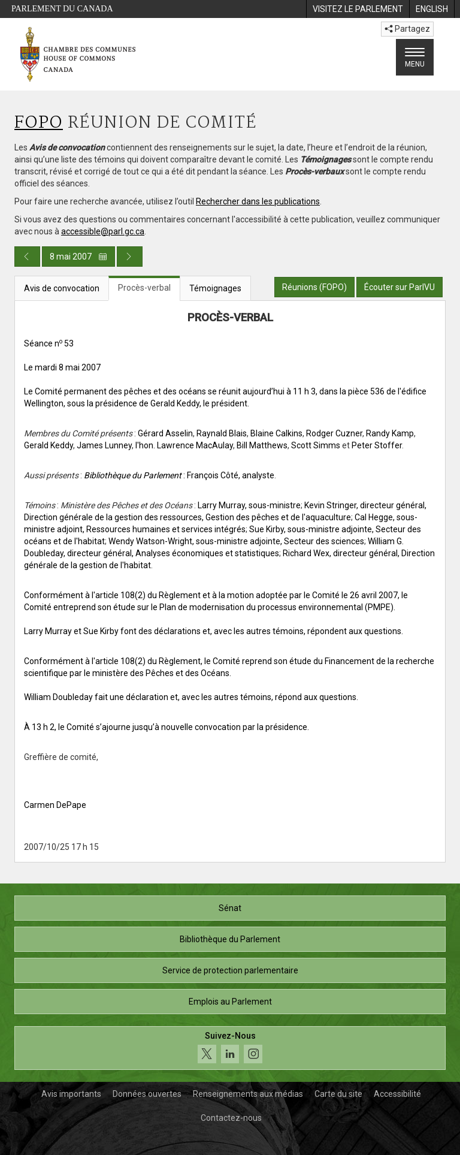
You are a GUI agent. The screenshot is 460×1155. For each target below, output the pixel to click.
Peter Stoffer (377, 445)
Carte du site (338, 1094)
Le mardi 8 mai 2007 (62, 367)
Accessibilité (397, 1094)
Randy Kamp (390, 433)
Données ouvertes (147, 1094)
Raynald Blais (221, 433)
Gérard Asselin (165, 433)
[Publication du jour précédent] (27, 256)
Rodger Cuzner (334, 433)
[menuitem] (357, 9)
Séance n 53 (49, 343)
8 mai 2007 (78, 256)
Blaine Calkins (276, 433)
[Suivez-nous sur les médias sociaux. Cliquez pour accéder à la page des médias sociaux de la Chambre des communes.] (230, 1048)
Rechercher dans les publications (258, 201)
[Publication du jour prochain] (130, 256)
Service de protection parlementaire (230, 970)
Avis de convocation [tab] (61, 288)
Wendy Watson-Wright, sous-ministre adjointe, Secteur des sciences (236, 541)
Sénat (230, 908)
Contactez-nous (231, 1118)
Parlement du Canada (62, 8)
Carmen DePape (55, 805)
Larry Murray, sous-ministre (249, 505)
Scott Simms (315, 445)
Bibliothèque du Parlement (230, 939)
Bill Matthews (262, 445)
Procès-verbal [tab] (144, 287)
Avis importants (71, 1094)
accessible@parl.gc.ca (102, 231)
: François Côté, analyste (179, 475)
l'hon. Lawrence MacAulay (184, 445)
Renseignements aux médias (248, 1094)
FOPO (38, 123)
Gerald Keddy (48, 445)
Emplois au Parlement (230, 1001)
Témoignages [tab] (215, 288)
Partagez (407, 29)
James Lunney (104, 445)
